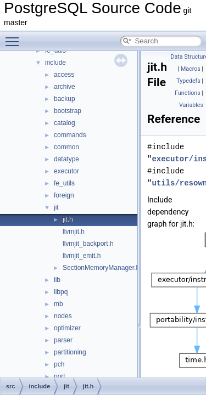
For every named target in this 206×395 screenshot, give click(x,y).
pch (59, 364)
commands (70, 135)
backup (64, 99)
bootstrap (67, 111)
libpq (61, 292)
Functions (188, 93)
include (55, 62)
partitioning (70, 352)
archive (64, 87)
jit (56, 207)
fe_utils (64, 183)
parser (63, 340)
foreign (64, 195)
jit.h (68, 219)
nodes (63, 316)
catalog (64, 123)
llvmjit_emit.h (82, 255)
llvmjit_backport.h (88, 243)
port (59, 376)
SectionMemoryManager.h (101, 268)
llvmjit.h (74, 231)
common (66, 147)
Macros (191, 68)
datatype (66, 159)
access (64, 74)
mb (58, 304)
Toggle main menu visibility (14, 36)
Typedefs (188, 80)
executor (66, 171)
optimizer (67, 328)
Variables (191, 105)
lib (57, 280)
